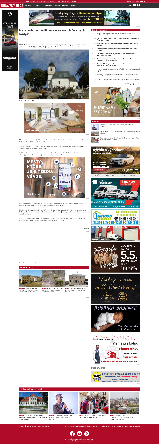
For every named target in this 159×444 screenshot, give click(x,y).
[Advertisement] (36, 247)
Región (32, 1)
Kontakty (114, 426)
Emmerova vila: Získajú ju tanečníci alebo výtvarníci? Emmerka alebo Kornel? (33, 417)
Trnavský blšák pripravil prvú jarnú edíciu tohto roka (93, 416)
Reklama (104, 426)
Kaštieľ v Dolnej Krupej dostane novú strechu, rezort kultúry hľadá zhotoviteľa (28, 290)
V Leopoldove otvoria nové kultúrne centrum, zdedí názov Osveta (75, 290)
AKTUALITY (22, 37)
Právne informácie (70, 426)
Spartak (46, 1)
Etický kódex (97, 426)
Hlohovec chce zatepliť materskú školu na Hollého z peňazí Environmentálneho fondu (119, 139)
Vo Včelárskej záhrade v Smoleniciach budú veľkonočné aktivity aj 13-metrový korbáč (117, 59)
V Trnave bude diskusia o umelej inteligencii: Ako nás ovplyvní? (117, 125)
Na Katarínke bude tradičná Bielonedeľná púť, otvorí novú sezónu (117, 49)
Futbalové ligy (66, 1)
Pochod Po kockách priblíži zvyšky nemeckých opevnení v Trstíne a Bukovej (52, 290)
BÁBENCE (48, 5)
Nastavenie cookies (123, 426)
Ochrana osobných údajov (84, 426)
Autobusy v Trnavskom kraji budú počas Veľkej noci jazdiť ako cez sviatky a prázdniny (117, 75)
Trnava (26, 1)
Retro (58, 1)
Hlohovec (39, 1)
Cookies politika (135, 426)
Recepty (52, 1)
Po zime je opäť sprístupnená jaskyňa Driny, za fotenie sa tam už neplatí (118, 70)
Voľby (74, 1)
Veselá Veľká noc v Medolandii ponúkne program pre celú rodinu (118, 79)
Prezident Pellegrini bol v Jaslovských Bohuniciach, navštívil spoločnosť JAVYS (115, 65)
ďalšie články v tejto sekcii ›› (132, 84)
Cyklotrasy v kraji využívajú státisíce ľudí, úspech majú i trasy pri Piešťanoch (116, 54)
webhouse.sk (88, 441)
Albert (143, 1)
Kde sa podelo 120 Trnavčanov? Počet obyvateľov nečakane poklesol (120, 132)
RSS (109, 426)
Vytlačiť (85, 228)
